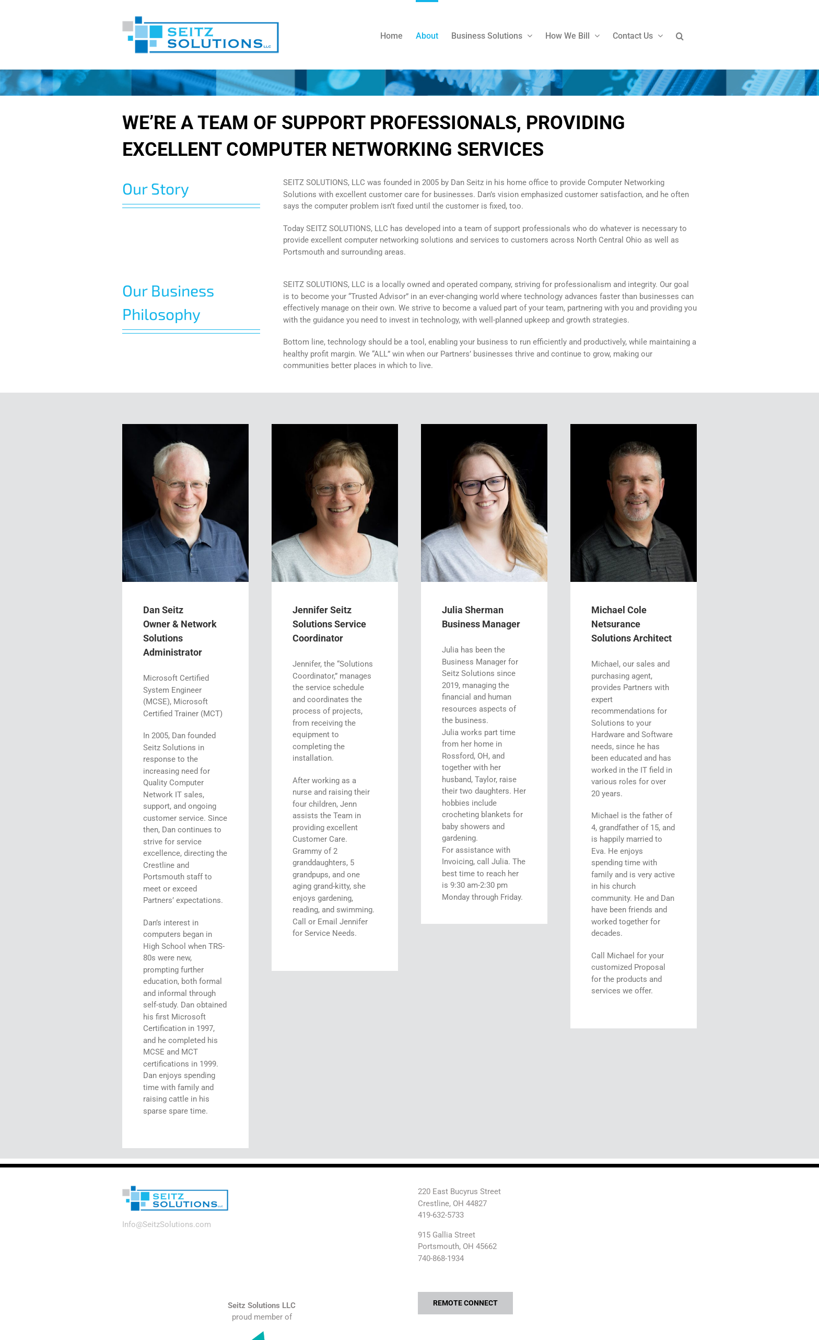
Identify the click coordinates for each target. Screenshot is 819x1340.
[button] (680, 35)
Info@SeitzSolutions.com (166, 1224)
